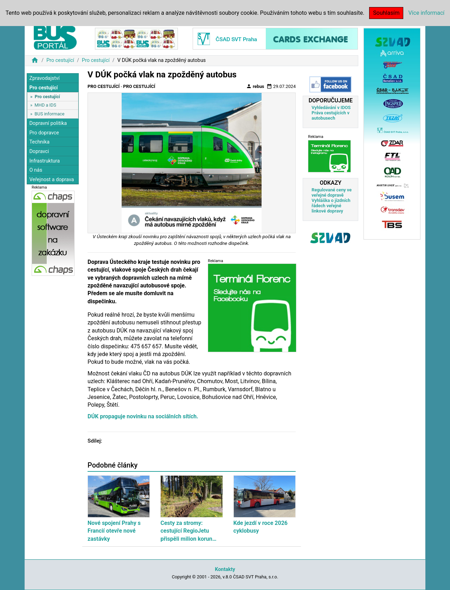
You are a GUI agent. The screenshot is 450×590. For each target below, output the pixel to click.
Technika (39, 142)
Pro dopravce (44, 133)
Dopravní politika (48, 123)
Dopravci (39, 151)
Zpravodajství (44, 78)
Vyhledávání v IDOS (331, 107)
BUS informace (49, 113)
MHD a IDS (45, 105)
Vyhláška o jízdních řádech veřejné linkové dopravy (330, 206)
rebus (255, 86)
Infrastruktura (44, 161)
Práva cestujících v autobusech (330, 115)
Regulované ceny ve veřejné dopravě (331, 192)
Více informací (426, 12)
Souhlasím (386, 12)
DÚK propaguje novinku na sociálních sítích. (143, 416)
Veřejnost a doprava (51, 180)
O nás (35, 170)
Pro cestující (60, 60)
